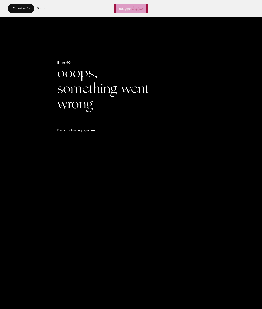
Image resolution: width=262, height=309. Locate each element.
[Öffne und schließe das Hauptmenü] (252, 8)
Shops (43, 8)
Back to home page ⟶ (76, 130)
